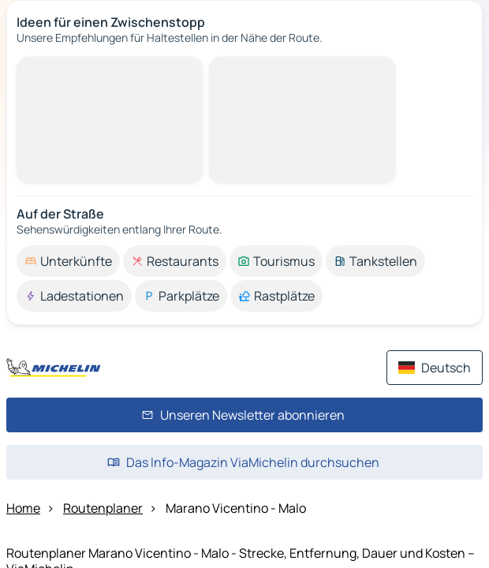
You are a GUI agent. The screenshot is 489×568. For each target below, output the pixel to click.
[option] (68, 261)
